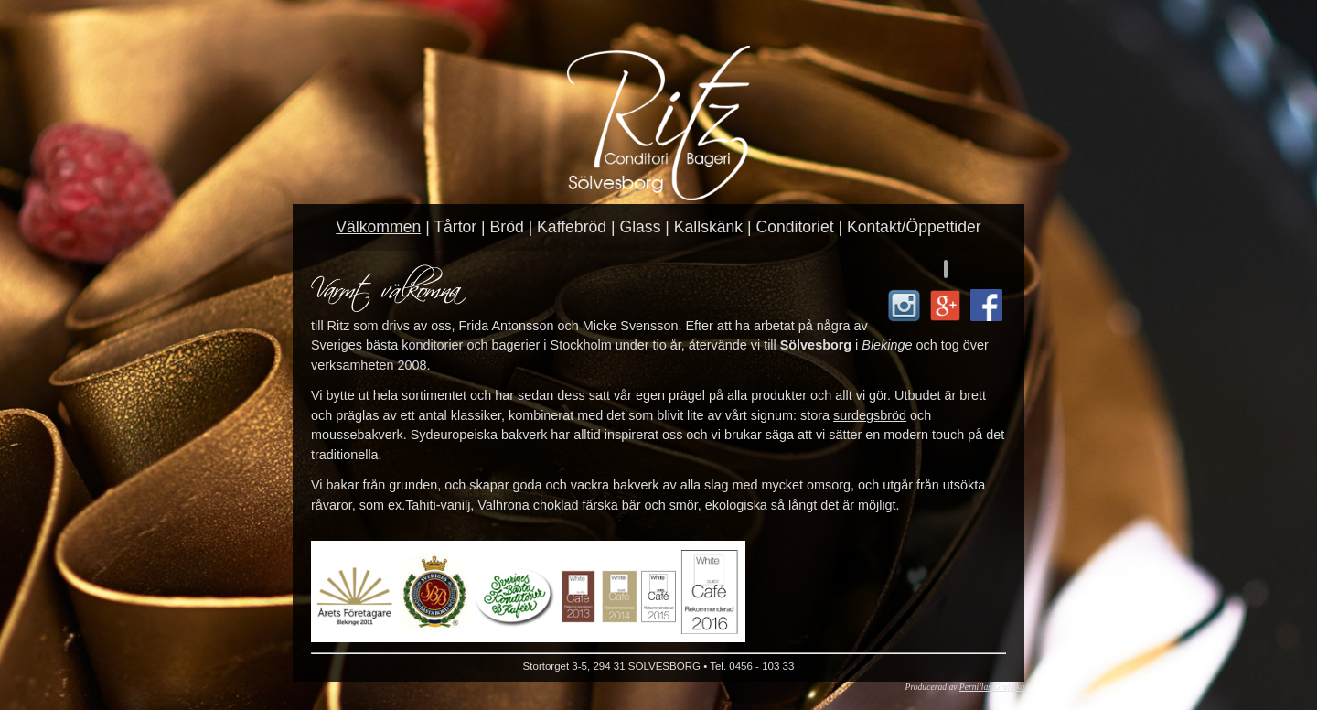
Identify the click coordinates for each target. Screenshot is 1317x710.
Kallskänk (708, 227)
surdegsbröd (869, 415)
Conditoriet (794, 227)
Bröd (507, 227)
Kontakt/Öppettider (914, 227)
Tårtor (455, 227)
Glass (639, 227)
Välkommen (378, 227)
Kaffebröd (571, 227)
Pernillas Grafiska (991, 687)
